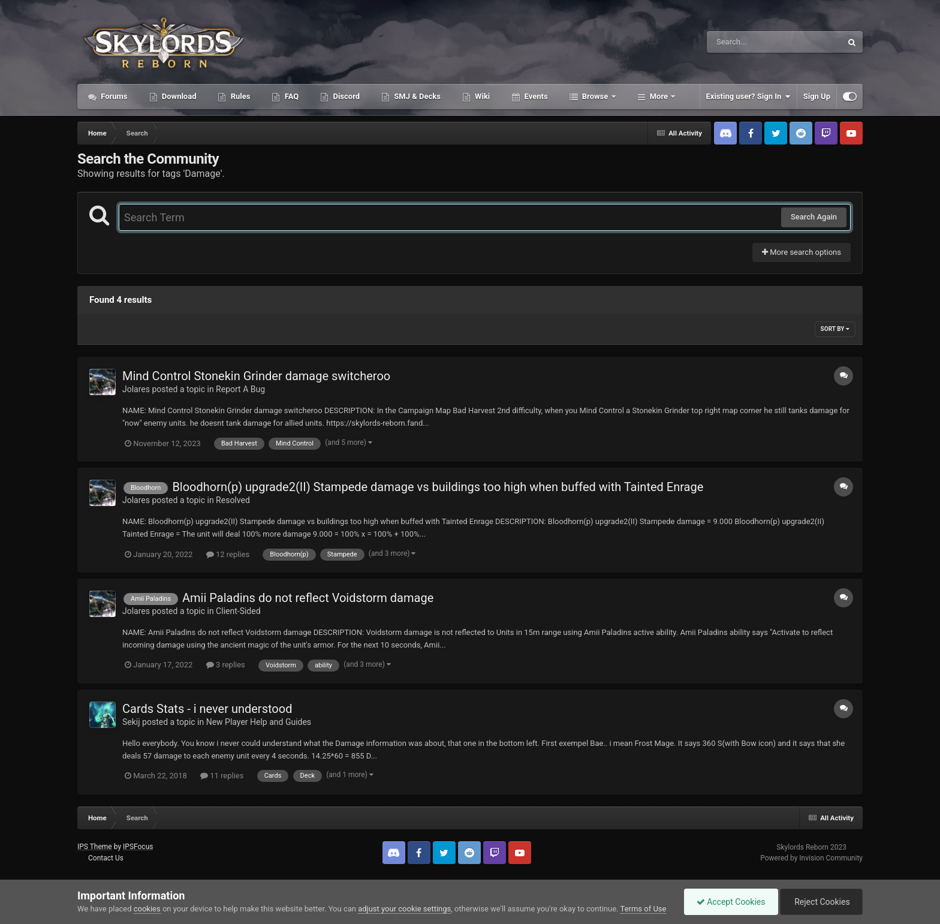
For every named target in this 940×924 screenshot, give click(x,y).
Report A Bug (240, 389)
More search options (801, 252)
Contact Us (105, 858)
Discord (345, 96)
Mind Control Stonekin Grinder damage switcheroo (256, 376)
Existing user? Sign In (748, 96)
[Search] (744, 42)
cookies (147, 908)
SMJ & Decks (416, 96)
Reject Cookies (821, 902)
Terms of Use (643, 908)
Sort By (835, 329)
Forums (113, 96)
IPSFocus (138, 846)
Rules (239, 96)
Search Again (814, 216)
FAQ (290, 96)
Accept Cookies (731, 902)
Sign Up (816, 96)
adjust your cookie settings (404, 908)
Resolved (233, 500)
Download (178, 96)
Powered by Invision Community (811, 858)
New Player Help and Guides (258, 722)
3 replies (225, 664)
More (659, 96)
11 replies (221, 775)
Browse (595, 96)
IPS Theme (94, 846)
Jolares (136, 389)
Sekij (131, 722)
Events (534, 96)
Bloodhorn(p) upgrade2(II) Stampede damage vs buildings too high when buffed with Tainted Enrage (437, 487)
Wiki (481, 96)
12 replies (227, 554)
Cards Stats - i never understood (207, 709)
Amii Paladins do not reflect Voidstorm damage (307, 598)
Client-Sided (238, 611)
